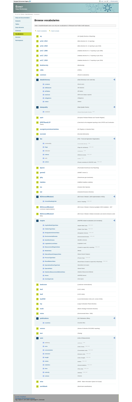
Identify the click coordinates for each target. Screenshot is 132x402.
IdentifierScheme (49, 240)
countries (47, 323)
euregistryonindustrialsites (49, 129)
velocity (47, 372)
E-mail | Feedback (20, 396)
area (46, 346)
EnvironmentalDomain (51, 236)
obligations (48, 98)
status (46, 101)
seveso (42, 328)
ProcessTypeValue (50, 257)
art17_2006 (44, 51)
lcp (41, 304)
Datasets (18, 21)
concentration (49, 350)
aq (41, 36)
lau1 (41, 289)
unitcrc (47, 162)
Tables (17, 24)
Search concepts (55, 30)
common (43, 75)
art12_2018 (44, 46)
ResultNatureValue (50, 261)
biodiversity (44, 65)
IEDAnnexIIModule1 (47, 196)
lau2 (41, 294)
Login (102, 1)
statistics (47, 365)
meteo (46, 361)
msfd (41, 308)
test (41, 333)
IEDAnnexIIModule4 (47, 214)
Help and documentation (22, 17)
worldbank (43, 386)
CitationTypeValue (50, 229)
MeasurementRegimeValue (52, 247)
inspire (42, 220)
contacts (47, 84)
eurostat (43, 134)
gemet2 (42, 172)
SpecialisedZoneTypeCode (52, 265)
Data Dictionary (29, 14)
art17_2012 (44, 55)
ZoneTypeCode (49, 279)
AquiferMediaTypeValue (51, 225)
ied (41, 192)
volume (47, 376)
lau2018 (42, 299)
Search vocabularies (42, 30)
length (46, 357)
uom (41, 338)
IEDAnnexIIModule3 (47, 207)
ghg (41, 177)
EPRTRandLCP (45, 122)
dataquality (44, 107)
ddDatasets (48, 87)
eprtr (41, 117)
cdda (41, 70)
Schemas (18, 30)
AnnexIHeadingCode (50, 201)
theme (46, 275)
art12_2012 (44, 41)
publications (44, 318)
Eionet (22, 14)
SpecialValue (48, 268)
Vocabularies (19, 34)
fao (41, 139)
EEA (23, 1)
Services (17, 37)
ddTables (47, 91)
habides (42, 182)
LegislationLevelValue (51, 243)
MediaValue (48, 250)
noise (42, 313)
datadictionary (45, 80)
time (46, 368)
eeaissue (47, 94)
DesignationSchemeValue (52, 232)
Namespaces (19, 40)
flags (46, 147)
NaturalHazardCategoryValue (53, 254)
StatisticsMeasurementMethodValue (55, 272)
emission (47, 353)
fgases (42, 168)
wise (41, 381)
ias (41, 187)
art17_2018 (44, 60)
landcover (43, 284)
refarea (47, 154)
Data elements (19, 27)
